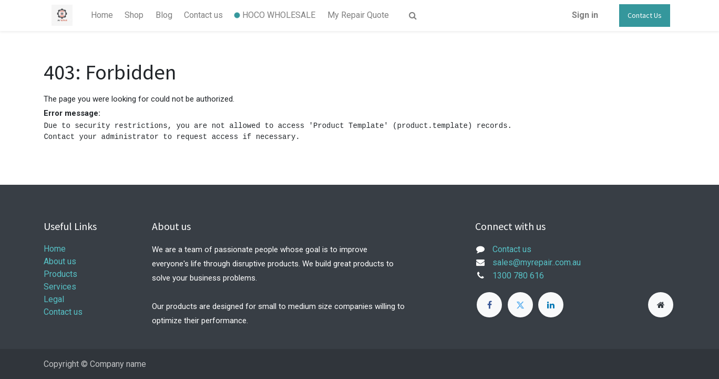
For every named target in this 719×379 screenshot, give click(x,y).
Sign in (585, 15)
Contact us (63, 312)
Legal (54, 299)
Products (60, 274)
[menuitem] (102, 15)
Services (60, 287)
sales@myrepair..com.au (536, 262)
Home (55, 249)
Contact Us (645, 15)
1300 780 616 (518, 276)
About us (60, 261)
